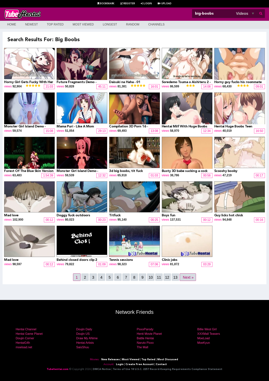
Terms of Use (121, 369)
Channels (156, 24)
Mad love (11, 215)
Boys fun (168, 215)
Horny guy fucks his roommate (238, 82)
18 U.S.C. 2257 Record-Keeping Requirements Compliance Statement (176, 369)
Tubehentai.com (57, 369)
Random (132, 24)
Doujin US (83, 333)
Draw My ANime (87, 338)
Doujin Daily (84, 329)
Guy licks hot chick (228, 215)
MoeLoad (203, 338)
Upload (164, 3)
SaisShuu (82, 347)
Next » (188, 277)
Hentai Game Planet (29, 333)
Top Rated (55, 24)
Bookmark (106, 3)
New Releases (110, 359)
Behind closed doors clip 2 (77, 260)
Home (11, 24)
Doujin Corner (25, 338)
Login (146, 3)
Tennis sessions (121, 260)
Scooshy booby (225, 171)
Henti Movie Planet (149, 333)
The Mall (142, 347)
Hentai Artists (85, 342)
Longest (110, 24)
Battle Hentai (145, 338)
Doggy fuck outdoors (73, 215)
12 (167, 277)
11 (159, 277)
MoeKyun (203, 342)
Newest (31, 24)
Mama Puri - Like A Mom (75, 126)
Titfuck (114, 215)
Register (127, 3)
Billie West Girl (207, 329)
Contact (161, 364)
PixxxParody (145, 329)
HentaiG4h (23, 342)
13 (175, 277)
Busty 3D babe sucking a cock (185, 171)
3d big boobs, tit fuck (126, 171)
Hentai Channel (26, 329)
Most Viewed (83, 24)
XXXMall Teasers (208, 333)
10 (151, 277)
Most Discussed (167, 359)
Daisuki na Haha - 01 (124, 82)
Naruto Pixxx (145, 342)
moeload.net (24, 347)
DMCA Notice (102, 369)
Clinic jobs (169, 260)
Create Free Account (140, 364)
